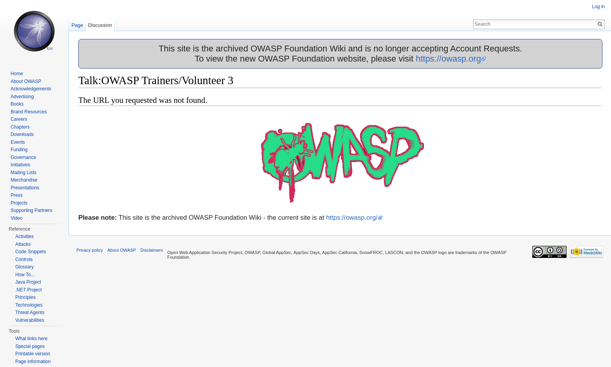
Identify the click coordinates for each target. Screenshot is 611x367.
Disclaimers (151, 250)
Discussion (100, 25)
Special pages (29, 346)
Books (17, 104)
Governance (23, 157)
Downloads (22, 134)
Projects (19, 203)
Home (17, 73)
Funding (19, 149)
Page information (33, 361)
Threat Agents (29, 312)
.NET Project (28, 290)
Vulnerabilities (29, 320)
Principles (25, 297)
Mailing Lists (23, 172)
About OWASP (26, 81)
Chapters (20, 127)
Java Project (28, 282)
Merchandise (24, 180)
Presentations (25, 188)
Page (77, 25)
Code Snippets (30, 251)
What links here (31, 338)
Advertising (22, 96)
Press (17, 195)
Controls (24, 259)
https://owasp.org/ (352, 217)
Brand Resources (29, 112)
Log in (598, 6)
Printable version (32, 353)
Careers (19, 119)
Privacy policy (89, 250)
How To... (25, 274)
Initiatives (20, 165)
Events (18, 142)
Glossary (24, 267)
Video (16, 218)
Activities (24, 236)
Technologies (28, 305)
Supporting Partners (31, 210)
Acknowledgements (31, 89)
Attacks (22, 244)
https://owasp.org (448, 59)
